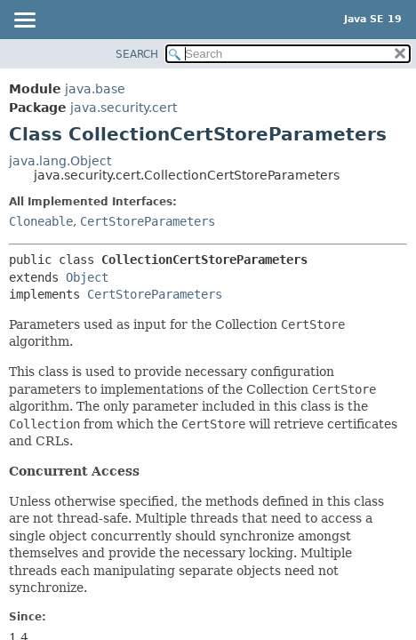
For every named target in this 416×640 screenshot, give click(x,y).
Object (87, 277)
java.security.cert (123, 107)
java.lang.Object (60, 161)
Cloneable (41, 221)
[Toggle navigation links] (24, 21)
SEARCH (137, 54)
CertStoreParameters (147, 221)
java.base (95, 89)
